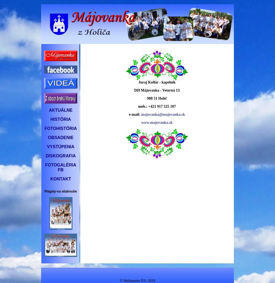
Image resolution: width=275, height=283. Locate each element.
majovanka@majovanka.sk (163, 115)
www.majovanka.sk (157, 123)
